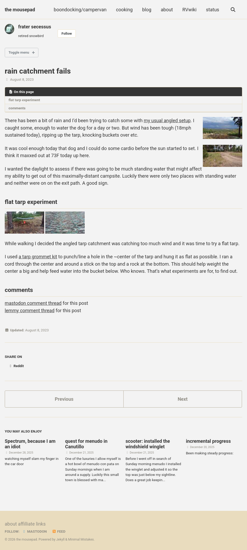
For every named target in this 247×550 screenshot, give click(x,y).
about (167, 9)
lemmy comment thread (30, 309)
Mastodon (34, 530)
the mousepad (20, 9)
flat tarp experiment (24, 100)
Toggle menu (19, 52)
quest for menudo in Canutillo (86, 442)
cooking (124, 9)
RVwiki (189, 9)
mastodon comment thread (33, 302)
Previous (64, 397)
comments (17, 108)
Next (183, 397)
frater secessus (34, 26)
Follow (67, 33)
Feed (58, 530)
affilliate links (32, 522)
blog (146, 9)
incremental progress (208, 440)
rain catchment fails (38, 71)
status (212, 9)
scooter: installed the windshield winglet (147, 442)
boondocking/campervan (80, 9)
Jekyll (60, 538)
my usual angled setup (167, 120)
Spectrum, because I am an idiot (30, 442)
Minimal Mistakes (81, 538)
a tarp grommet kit (38, 256)
